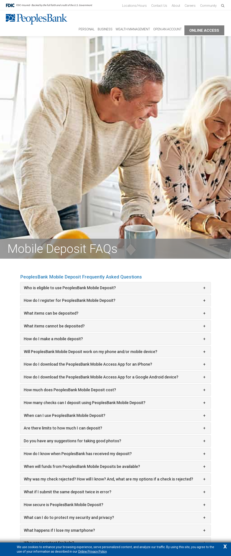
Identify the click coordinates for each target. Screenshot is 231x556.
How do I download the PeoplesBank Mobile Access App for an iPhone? (114, 364)
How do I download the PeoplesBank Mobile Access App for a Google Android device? (114, 377)
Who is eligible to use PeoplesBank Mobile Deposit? (114, 288)
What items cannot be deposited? (114, 326)
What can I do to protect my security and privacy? (114, 517)
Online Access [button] (204, 30)
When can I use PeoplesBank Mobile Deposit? (114, 415)
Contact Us (159, 6)
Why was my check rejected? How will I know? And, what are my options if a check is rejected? (114, 479)
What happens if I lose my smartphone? (114, 530)
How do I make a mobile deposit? (114, 339)
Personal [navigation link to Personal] (87, 29)
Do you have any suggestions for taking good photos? (114, 441)
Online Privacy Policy (92, 551)
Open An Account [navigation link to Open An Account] (167, 29)
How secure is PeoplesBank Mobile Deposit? (114, 505)
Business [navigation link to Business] (105, 29)
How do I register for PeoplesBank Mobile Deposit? (114, 300)
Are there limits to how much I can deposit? (114, 428)
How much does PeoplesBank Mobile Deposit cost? (114, 390)
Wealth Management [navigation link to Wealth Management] (133, 29)
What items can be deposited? (114, 313)
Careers (190, 6)
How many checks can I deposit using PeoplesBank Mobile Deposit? (114, 402)
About (176, 6)
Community (208, 6)
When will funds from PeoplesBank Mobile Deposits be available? (114, 466)
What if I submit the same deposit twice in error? (114, 492)
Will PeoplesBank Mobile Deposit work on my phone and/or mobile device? (114, 351)
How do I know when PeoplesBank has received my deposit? (114, 453)
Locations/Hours (134, 6)
